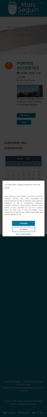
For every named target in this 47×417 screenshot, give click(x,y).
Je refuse (23, 229)
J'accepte (23, 223)
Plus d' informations (23, 234)
